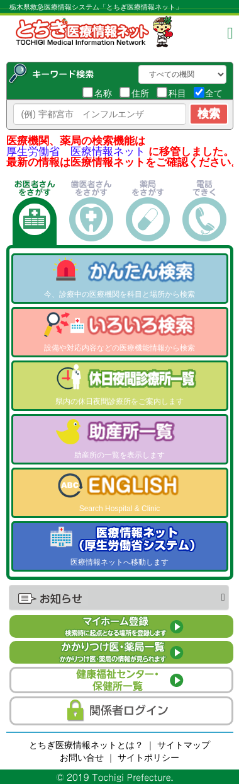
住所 (134, 92)
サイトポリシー (148, 757)
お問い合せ (82, 757)
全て (208, 92)
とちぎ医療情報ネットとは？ (86, 745)
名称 (97, 92)
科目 (171, 92)
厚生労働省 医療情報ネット (75, 152)
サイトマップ (183, 745)
